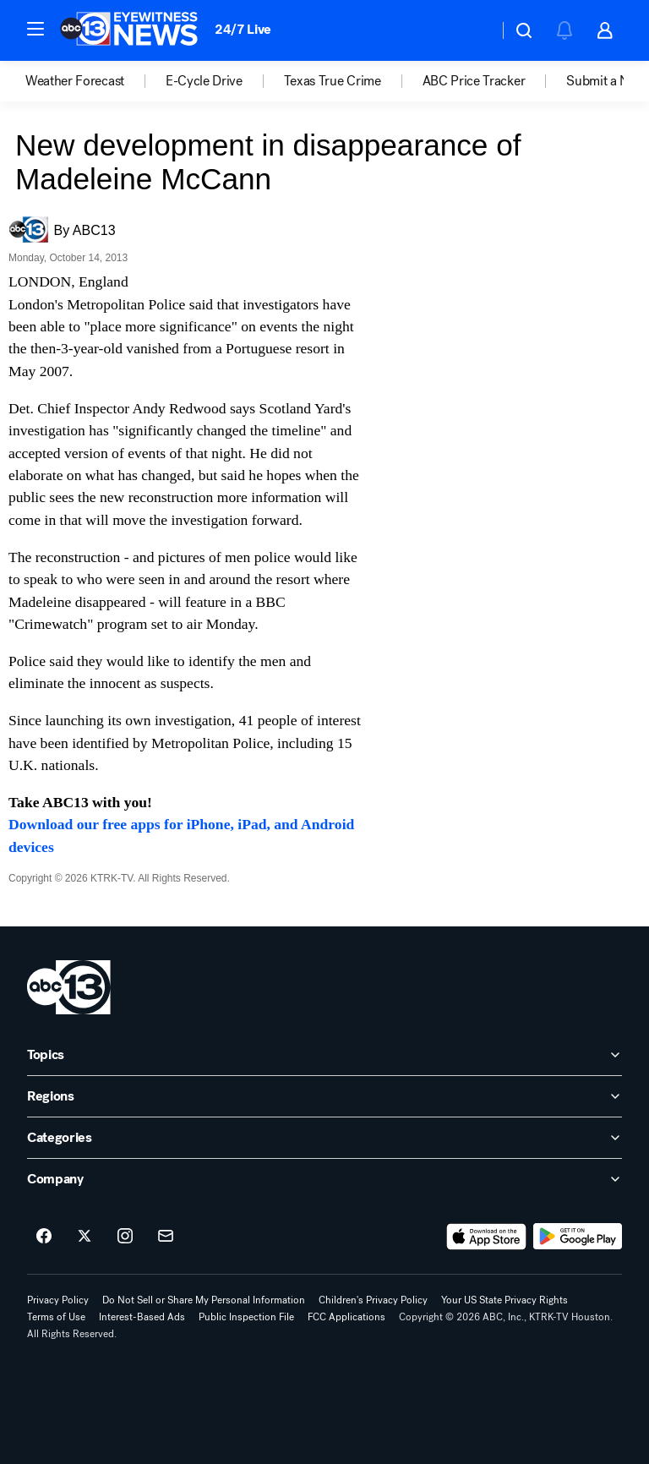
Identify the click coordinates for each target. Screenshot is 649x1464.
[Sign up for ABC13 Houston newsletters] (166, 1237)
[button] (35, 29)
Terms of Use (56, 1317)
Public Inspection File (246, 1317)
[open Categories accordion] (324, 1137)
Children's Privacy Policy (373, 1300)
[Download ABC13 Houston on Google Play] (577, 1236)
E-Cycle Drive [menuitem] (204, 81)
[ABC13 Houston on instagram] (125, 1237)
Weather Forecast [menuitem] (74, 81)
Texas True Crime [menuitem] (332, 81)
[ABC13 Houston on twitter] (84, 1237)
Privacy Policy (58, 1300)
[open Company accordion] (324, 1179)
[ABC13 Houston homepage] (129, 30)
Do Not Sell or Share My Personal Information (203, 1300)
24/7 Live (243, 29)
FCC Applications (346, 1317)
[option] (95, 81)
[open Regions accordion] (324, 1096)
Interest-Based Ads (142, 1317)
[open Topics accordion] (324, 1055)
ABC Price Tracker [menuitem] (474, 81)
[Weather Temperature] (471, 30)
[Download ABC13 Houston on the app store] (486, 1236)
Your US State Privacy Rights (504, 1300)
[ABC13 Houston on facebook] (44, 1237)
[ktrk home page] (69, 987)
